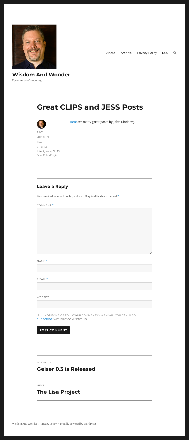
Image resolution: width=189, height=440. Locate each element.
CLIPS (56, 151)
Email (42, 279)
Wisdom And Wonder (41, 74)
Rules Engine (51, 155)
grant (40, 131)
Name (42, 261)
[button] (175, 53)
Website (43, 297)
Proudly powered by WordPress (78, 423)
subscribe (45, 319)
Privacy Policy (147, 53)
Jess (39, 155)
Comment (45, 205)
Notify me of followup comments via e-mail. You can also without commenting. (86, 317)
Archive (126, 53)
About (111, 53)
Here (73, 122)
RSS (165, 53)
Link (39, 142)
